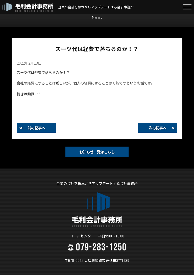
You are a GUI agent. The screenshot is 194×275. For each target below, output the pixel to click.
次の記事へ (157, 127)
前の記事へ (36, 127)
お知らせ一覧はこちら (97, 151)
